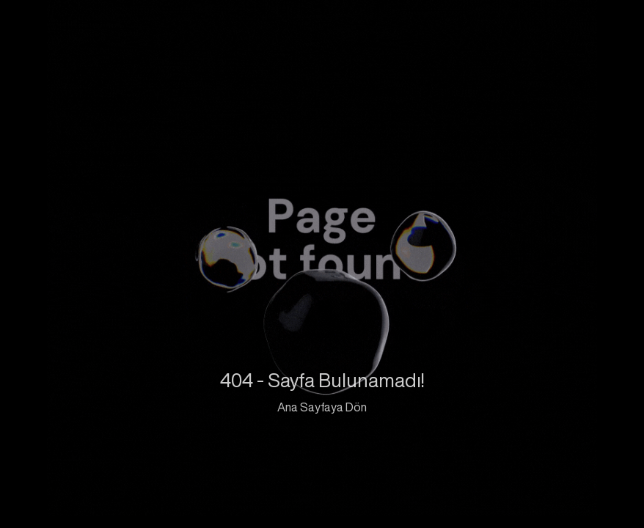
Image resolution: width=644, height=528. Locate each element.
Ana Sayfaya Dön (322, 407)
